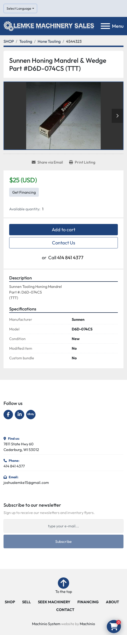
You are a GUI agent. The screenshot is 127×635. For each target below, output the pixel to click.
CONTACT (65, 609)
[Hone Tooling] (49, 41)
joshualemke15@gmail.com (26, 482)
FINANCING (88, 602)
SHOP (10, 602)
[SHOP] (9, 41)
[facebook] (8, 414)
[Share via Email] (47, 162)
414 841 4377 (70, 257)
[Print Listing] (82, 162)
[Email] (63, 526)
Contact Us (63, 243)
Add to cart (63, 229)
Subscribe (63, 541)
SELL (26, 602)
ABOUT (112, 602)
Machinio (87, 623)
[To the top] (63, 585)
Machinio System (46, 623)
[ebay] (31, 414)
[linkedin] (19, 414)
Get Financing (24, 192)
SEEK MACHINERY (54, 602)
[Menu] (105, 26)
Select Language (19, 8)
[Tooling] (25, 41)
